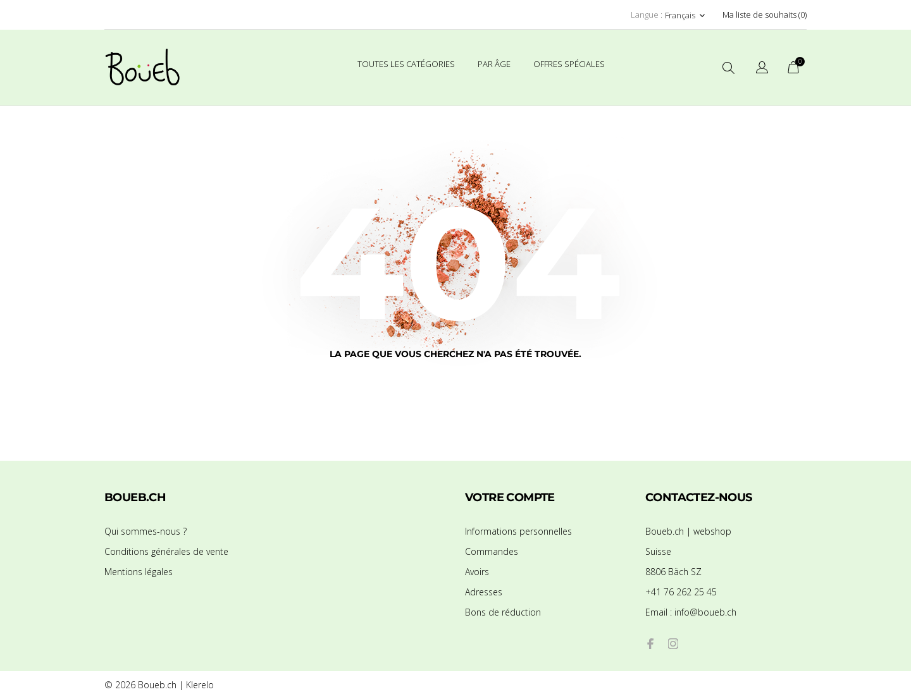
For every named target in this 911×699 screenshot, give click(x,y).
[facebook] (650, 643)
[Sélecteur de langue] (762, 69)
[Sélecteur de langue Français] (686, 15)
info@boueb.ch (690, 612)
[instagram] (673, 643)
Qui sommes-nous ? (145, 531)
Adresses (483, 592)
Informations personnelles (518, 531)
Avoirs (477, 572)
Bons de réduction (503, 612)
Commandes (491, 551)
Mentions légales (138, 572)
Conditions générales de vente (166, 551)
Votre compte (510, 497)
